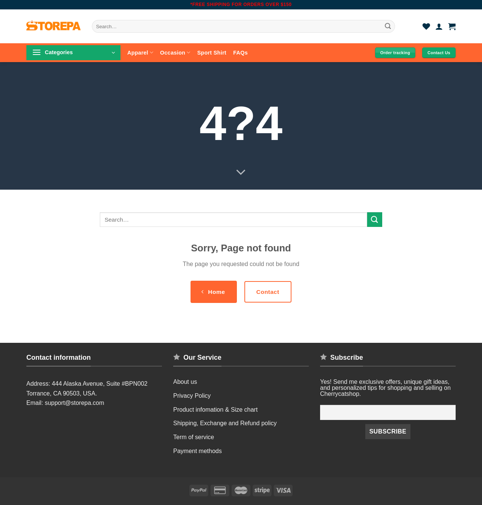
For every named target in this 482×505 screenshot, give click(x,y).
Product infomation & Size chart (215, 409)
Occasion (175, 52)
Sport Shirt (212, 53)
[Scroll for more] (241, 173)
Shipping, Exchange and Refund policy (225, 423)
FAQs (240, 53)
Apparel (140, 52)
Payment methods (197, 451)
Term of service (193, 437)
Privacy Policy (192, 395)
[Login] (439, 26)
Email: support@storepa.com (65, 403)
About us (185, 382)
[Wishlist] (426, 26)
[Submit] (388, 26)
